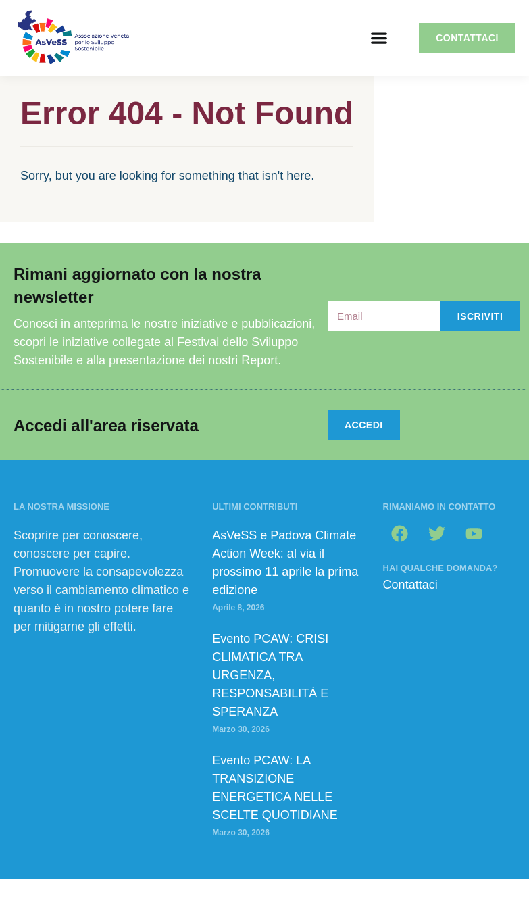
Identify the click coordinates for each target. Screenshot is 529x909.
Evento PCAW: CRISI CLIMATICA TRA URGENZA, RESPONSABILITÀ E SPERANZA (270, 675)
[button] (379, 38)
